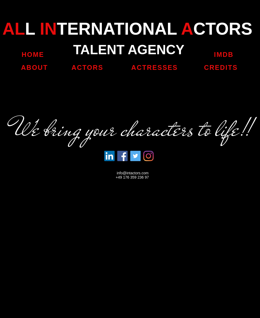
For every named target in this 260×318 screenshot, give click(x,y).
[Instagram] (148, 156)
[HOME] (33, 54)
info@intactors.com (133, 173)
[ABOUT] (34, 67)
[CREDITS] (221, 67)
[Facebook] (122, 156)
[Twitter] (135, 156)
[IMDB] (224, 54)
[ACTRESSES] (154, 67)
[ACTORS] (87, 67)
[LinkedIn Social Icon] (109, 156)
